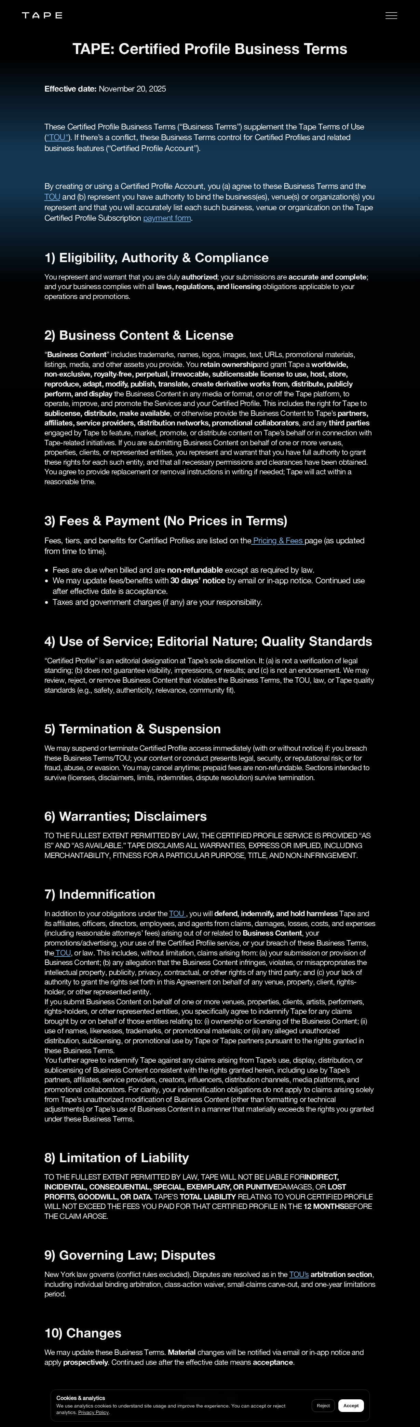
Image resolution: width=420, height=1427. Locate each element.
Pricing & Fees (277, 540)
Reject (323, 1405)
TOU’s (299, 1274)
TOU (52, 197)
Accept (350, 1405)
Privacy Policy (93, 1412)
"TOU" (57, 137)
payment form (167, 218)
